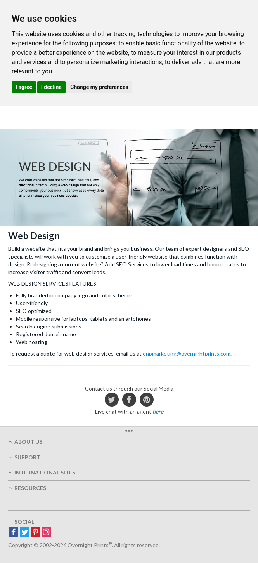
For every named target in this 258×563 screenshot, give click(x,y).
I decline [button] (51, 87)
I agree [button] (24, 87)
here (157, 411)
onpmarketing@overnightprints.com (186, 353)
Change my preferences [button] (99, 87)
